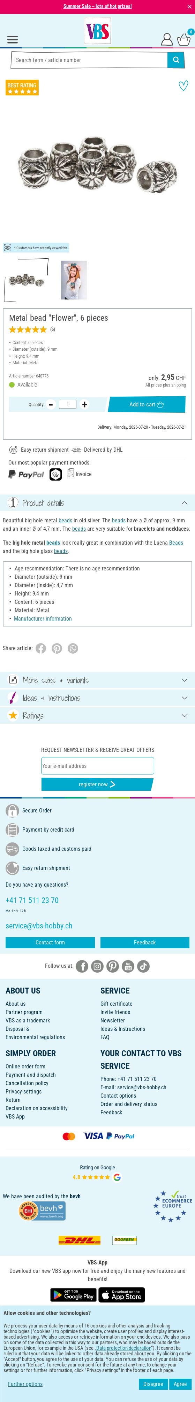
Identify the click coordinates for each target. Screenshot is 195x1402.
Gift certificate (116, 1003)
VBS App (15, 1116)
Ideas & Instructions (122, 1029)
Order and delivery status (128, 1104)
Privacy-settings (24, 1091)
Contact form (50, 942)
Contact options (118, 1095)
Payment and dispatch (31, 1075)
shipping (178, 384)
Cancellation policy (27, 1083)
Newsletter (112, 1020)
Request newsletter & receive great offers (97, 750)
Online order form (25, 1066)
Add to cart (146, 404)
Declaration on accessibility (37, 1108)
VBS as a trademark (28, 1020)
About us (15, 1003)
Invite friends (115, 1012)
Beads (176, 542)
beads (65, 520)
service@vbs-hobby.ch (141, 1087)
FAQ (105, 1037)
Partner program (24, 1012)
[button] (10, 165)
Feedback (145, 942)
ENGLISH (97, 1317)
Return (13, 1100)
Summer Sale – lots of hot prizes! (97, 6)
